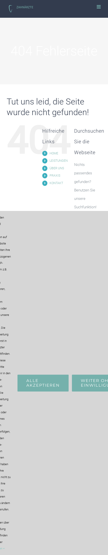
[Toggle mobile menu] (99, 6)
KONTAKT (56, 183)
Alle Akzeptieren (43, 383)
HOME (54, 153)
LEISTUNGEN (59, 160)
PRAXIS (55, 175)
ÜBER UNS (57, 168)
